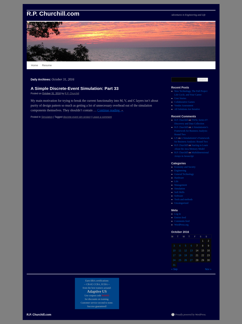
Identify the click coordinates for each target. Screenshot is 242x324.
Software (178, 195)
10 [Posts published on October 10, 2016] (174, 250)
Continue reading (110, 110)
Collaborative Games (184, 102)
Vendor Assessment (183, 105)
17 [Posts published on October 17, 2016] (174, 255)
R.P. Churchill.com (53, 13)
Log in (177, 213)
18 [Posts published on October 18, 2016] (180, 255)
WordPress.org (181, 224)
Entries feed (180, 217)
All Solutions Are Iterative (187, 109)
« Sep (174, 269)
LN (176, 138)
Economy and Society (184, 167)
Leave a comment (102, 117)
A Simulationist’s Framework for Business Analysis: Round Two (191, 131)
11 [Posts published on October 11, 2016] (180, 250)
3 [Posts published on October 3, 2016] (174, 245)
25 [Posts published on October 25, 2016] (180, 260)
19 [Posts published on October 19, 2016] (185, 255)
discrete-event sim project (77, 117)
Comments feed (182, 221)
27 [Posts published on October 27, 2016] (191, 260)
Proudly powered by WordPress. (190, 314)
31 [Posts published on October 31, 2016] (174, 265)
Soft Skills (179, 192)
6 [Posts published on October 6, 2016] (191, 245)
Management (180, 185)
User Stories (180, 98)
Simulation (47, 117)
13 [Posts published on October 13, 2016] (191, 250)
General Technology (184, 174)
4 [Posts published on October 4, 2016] (180, 245)
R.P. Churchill (72, 93)
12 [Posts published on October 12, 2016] (185, 250)
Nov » (208, 269)
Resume (47, 65)
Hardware (179, 177)
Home (34, 65)
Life (176, 181)
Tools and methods (183, 199)
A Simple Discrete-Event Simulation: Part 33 (75, 88)
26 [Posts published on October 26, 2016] (185, 260)
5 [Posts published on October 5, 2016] (185, 245)
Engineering (180, 170)
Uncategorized (181, 203)
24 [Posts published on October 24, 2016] (174, 260)
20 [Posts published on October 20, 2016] (191, 255)
